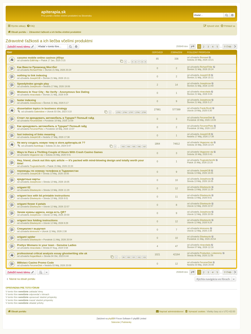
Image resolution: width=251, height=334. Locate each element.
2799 (144, 112)
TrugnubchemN (37, 166)
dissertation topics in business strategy (42, 108)
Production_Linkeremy (211, 253)
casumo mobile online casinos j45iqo (40, 57)
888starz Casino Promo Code (35, 262)
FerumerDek (36, 120)
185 (133, 146)
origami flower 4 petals (31, 203)
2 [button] (203, 46)
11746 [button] (227, 46)
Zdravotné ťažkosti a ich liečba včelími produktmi (49, 41)
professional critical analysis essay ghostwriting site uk (52, 253)
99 (124, 257)
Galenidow (39, 111)
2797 (131, 112)
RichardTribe (36, 70)
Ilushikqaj (38, 146)
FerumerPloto (36, 129)
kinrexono (34, 231)
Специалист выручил (31, 228)
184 (128, 146)
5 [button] (217, 46)
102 (138, 257)
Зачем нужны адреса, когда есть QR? (41, 212)
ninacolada (35, 94)
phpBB (111, 318)
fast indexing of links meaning (36, 134)
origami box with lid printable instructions (43, 195)
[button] (193, 46)
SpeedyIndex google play (33, 83)
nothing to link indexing (32, 75)
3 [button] (208, 46)
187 (144, 146)
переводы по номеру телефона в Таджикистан (47, 170)
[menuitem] (31, 26)
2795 (118, 112)
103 (144, 257)
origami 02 (23, 187)
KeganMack (35, 256)
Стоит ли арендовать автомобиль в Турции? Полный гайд (55, 117)
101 (133, 257)
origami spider (26, 236)
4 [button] (212, 46)
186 (138, 146)
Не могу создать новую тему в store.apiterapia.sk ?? (51, 142)
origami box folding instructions (37, 220)
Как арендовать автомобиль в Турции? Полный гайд (52, 126)
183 (122, 146)
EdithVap (34, 60)
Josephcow (35, 86)
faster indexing (26, 100)
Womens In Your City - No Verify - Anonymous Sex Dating (53, 91)
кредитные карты (28, 179)
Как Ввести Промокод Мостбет (37, 67)
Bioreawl (204, 57)
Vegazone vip (206, 142)
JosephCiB (35, 78)
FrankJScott (206, 108)
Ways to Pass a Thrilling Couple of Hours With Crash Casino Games (60, 152)
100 (128, 257)
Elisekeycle (35, 190)
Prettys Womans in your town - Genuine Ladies (46, 245)
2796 (125, 112)
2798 (137, 112)
